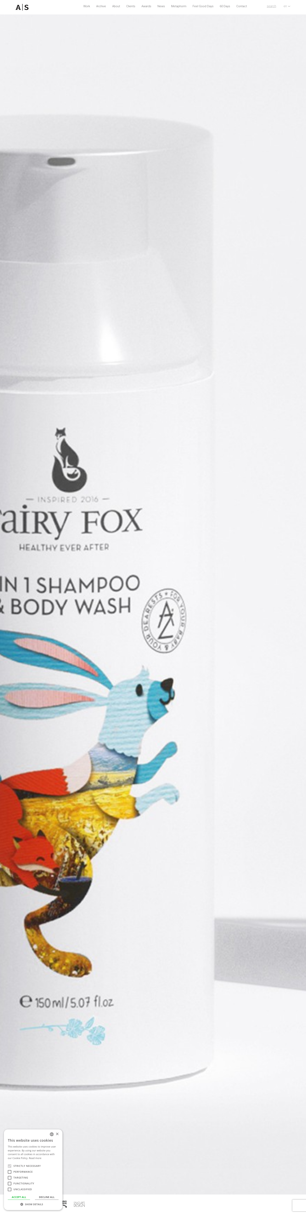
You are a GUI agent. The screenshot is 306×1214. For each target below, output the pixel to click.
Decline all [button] (47, 1197)
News (161, 6)
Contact (241, 6)
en (285, 6)
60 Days (225, 6)
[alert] (33, 1169)
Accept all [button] (19, 1197)
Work (86, 6)
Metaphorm (178, 6)
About (116, 6)
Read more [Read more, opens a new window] (35, 1158)
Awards (146, 6)
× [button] (57, 1134)
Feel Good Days (203, 6)
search (271, 6)
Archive (101, 6)
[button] (33, 1204)
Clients (130, 6)
